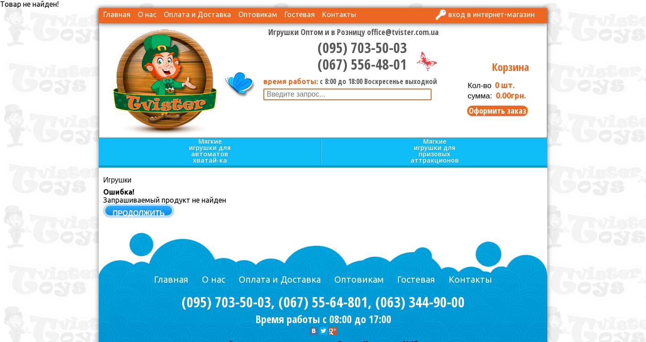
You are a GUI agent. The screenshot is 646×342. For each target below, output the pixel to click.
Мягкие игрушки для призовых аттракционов (434, 151)
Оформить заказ (497, 111)
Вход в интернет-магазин (491, 14)
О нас (147, 14)
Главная (117, 14)
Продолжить (139, 213)
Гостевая (299, 14)
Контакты (339, 14)
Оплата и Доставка (197, 14)
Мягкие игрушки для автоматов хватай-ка (210, 151)
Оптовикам (257, 14)
